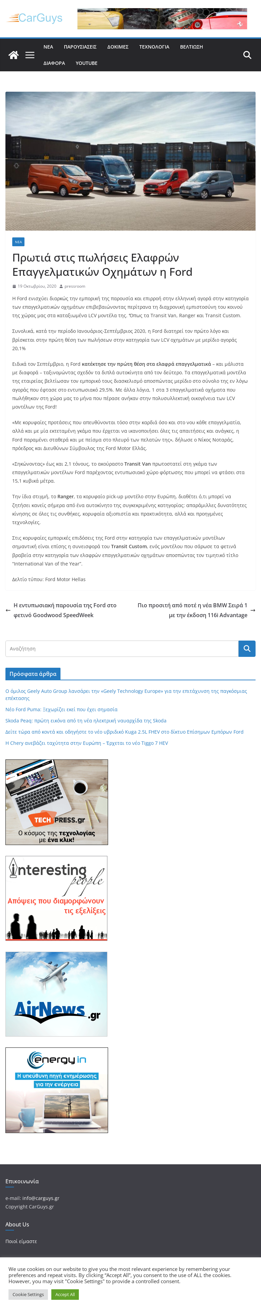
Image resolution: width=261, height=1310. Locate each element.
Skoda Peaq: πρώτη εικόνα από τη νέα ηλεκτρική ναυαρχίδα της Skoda (86, 720)
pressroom (75, 286)
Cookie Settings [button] (28, 1294)
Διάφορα (54, 63)
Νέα (48, 46)
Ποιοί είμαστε (21, 1241)
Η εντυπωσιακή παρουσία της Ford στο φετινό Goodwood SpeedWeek (61, 610)
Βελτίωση (191, 46)
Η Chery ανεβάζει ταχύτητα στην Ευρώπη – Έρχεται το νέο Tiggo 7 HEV (86, 743)
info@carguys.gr (40, 1198)
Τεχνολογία (154, 46)
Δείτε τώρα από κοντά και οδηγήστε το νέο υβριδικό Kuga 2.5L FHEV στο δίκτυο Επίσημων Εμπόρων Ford (124, 732)
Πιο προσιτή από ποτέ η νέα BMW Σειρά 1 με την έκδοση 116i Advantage (197, 610)
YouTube (87, 63)
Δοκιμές (117, 46)
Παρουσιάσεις (80, 46)
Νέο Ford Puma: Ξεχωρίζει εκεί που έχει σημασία (61, 709)
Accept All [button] (65, 1294)
